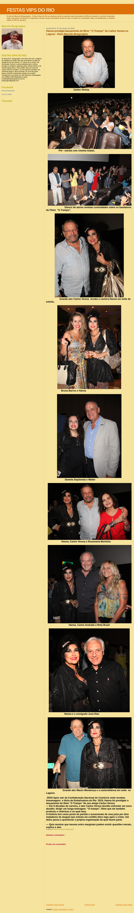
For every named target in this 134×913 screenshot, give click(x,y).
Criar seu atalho (7, 94)
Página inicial (90, 905)
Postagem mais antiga (123, 905)
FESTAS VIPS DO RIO (30, 10)
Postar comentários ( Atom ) (63, 909)
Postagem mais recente (55, 905)
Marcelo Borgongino (8, 90)
